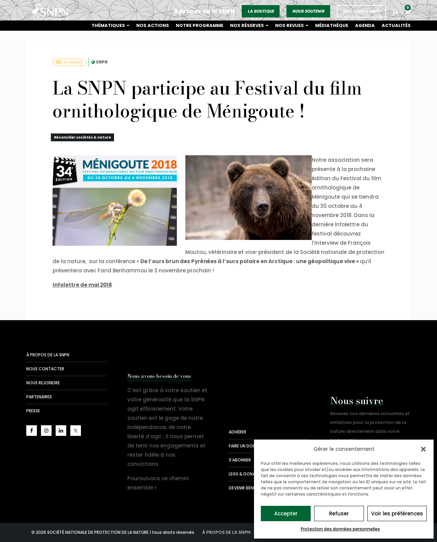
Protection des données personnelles (340, 529)
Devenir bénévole (247, 488)
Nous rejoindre (43, 383)
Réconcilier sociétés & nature (82, 137)
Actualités (397, 25)
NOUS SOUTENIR (309, 10)
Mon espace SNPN (361, 10)
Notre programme (207, 25)
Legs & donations (248, 474)
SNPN (102, 62)
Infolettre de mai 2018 (82, 284)
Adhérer (237, 432)
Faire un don (242, 446)
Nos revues (296, 25)
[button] (423, 449)
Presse (33, 411)
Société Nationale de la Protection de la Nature (51, 10)
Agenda (367, 25)
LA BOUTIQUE (261, 10)
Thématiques (121, 25)
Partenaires (39, 397)
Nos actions (162, 25)
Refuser (339, 513)
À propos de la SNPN (204, 10)
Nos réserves (255, 25)
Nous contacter (45, 369)
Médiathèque (335, 25)
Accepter (286, 513)
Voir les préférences (397, 513)
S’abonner (240, 460)
